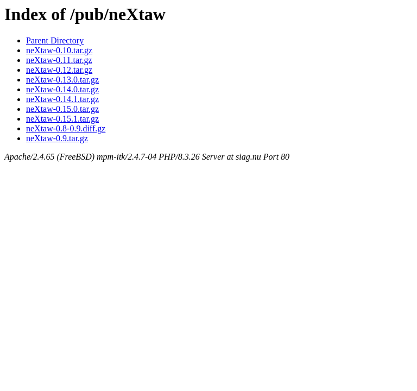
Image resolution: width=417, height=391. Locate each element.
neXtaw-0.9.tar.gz (57, 138)
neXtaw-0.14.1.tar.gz (62, 99)
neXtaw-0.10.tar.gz (59, 50)
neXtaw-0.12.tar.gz (59, 69)
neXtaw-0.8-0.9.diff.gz (65, 128)
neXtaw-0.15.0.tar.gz (62, 108)
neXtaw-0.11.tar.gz (59, 60)
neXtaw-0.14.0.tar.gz (62, 89)
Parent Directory (55, 40)
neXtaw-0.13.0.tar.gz (62, 79)
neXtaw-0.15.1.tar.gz (62, 118)
